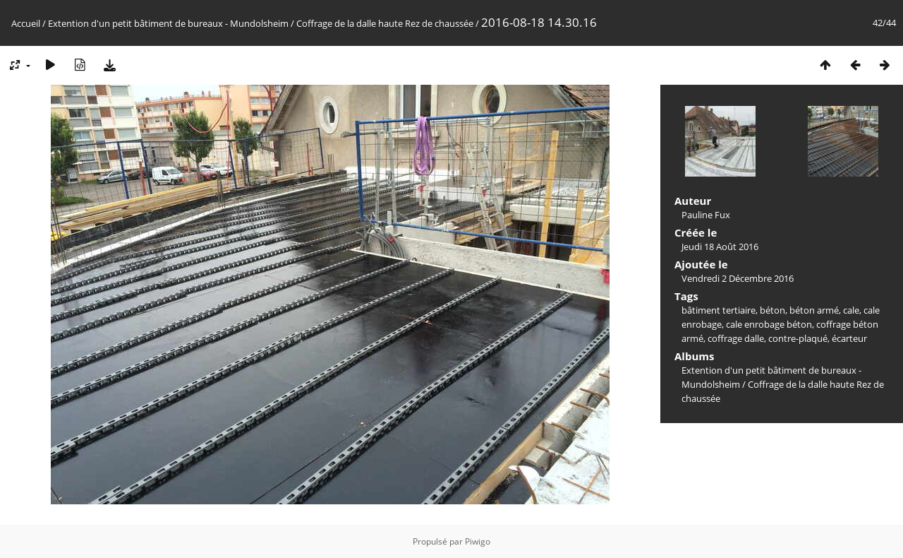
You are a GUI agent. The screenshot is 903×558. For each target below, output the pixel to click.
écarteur (849, 338)
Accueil (25, 23)
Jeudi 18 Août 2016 (719, 246)
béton (772, 310)
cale (851, 310)
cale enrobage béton (769, 324)
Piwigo (477, 541)
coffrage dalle (736, 338)
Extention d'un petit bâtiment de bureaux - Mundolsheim (168, 23)
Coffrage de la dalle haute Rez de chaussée (384, 23)
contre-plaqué (798, 338)
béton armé (814, 310)
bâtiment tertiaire (718, 310)
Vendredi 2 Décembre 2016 (737, 278)
